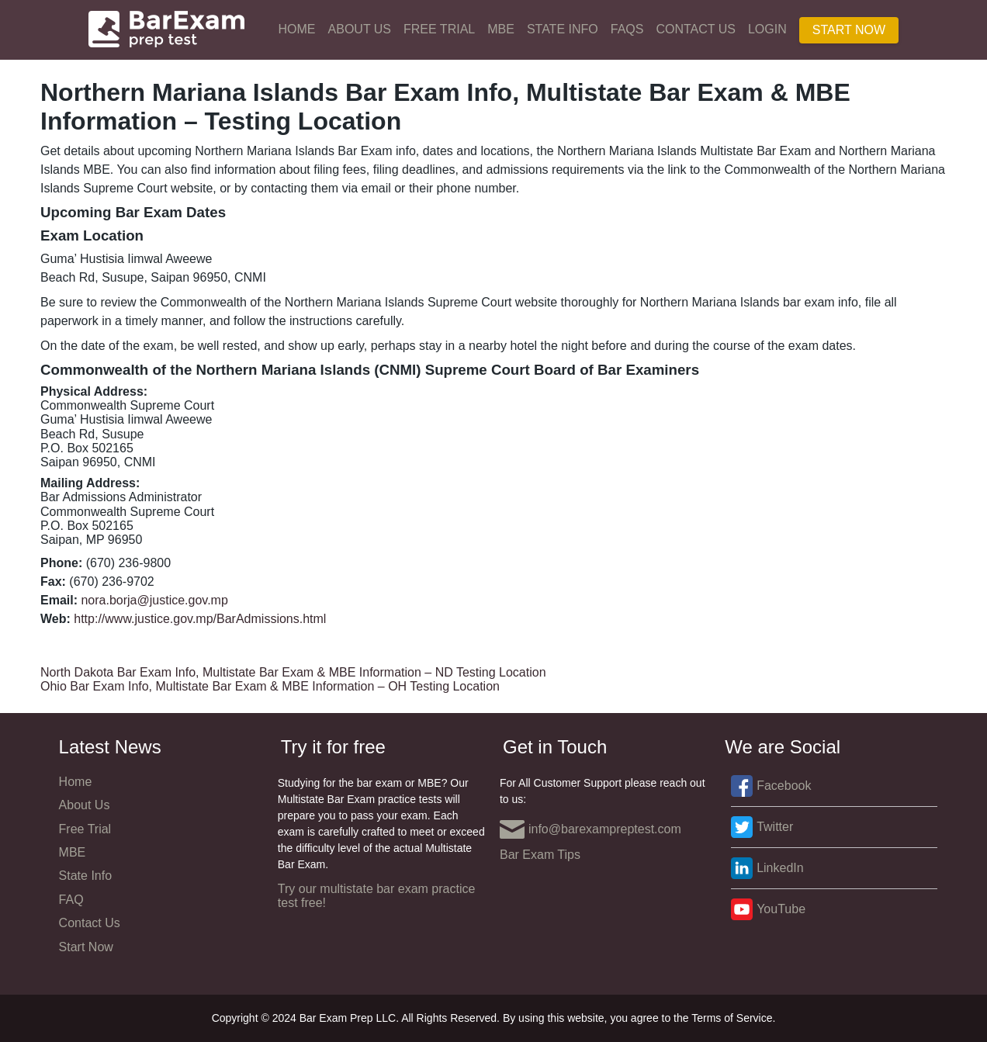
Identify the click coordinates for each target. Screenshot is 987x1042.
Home (297, 29)
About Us (360, 29)
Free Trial (439, 29)
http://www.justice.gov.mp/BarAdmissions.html (200, 618)
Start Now (848, 29)
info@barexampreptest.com (590, 829)
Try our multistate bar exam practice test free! (377, 895)
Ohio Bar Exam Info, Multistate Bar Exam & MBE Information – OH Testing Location (270, 686)
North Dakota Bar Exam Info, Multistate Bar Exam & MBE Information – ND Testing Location (293, 672)
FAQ (71, 899)
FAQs (627, 29)
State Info (562, 29)
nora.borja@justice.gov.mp (154, 600)
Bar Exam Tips (540, 854)
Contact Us (696, 29)
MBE (500, 29)
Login (767, 29)
